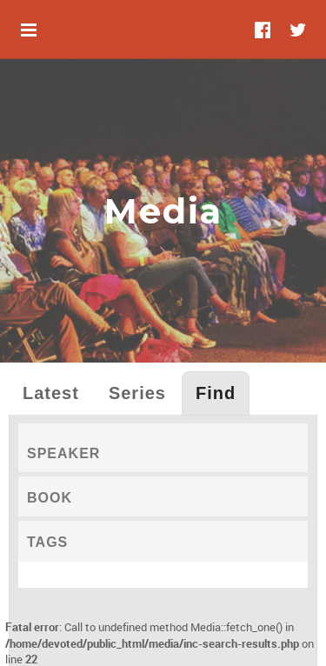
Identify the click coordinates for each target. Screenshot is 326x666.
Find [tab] (216, 393)
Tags (47, 542)
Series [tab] (137, 393)
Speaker (63, 453)
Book (49, 497)
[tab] (163, 447)
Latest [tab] (51, 393)
